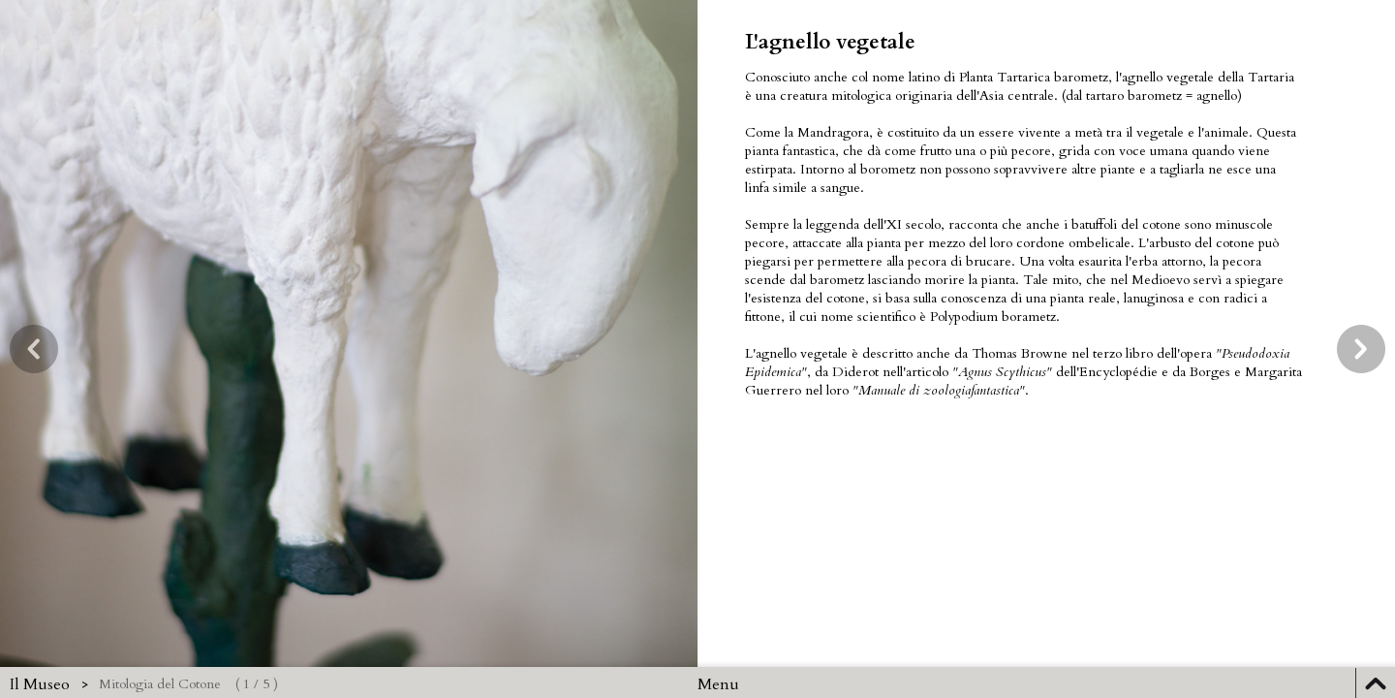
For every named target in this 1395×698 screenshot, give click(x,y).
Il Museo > (49, 684)
